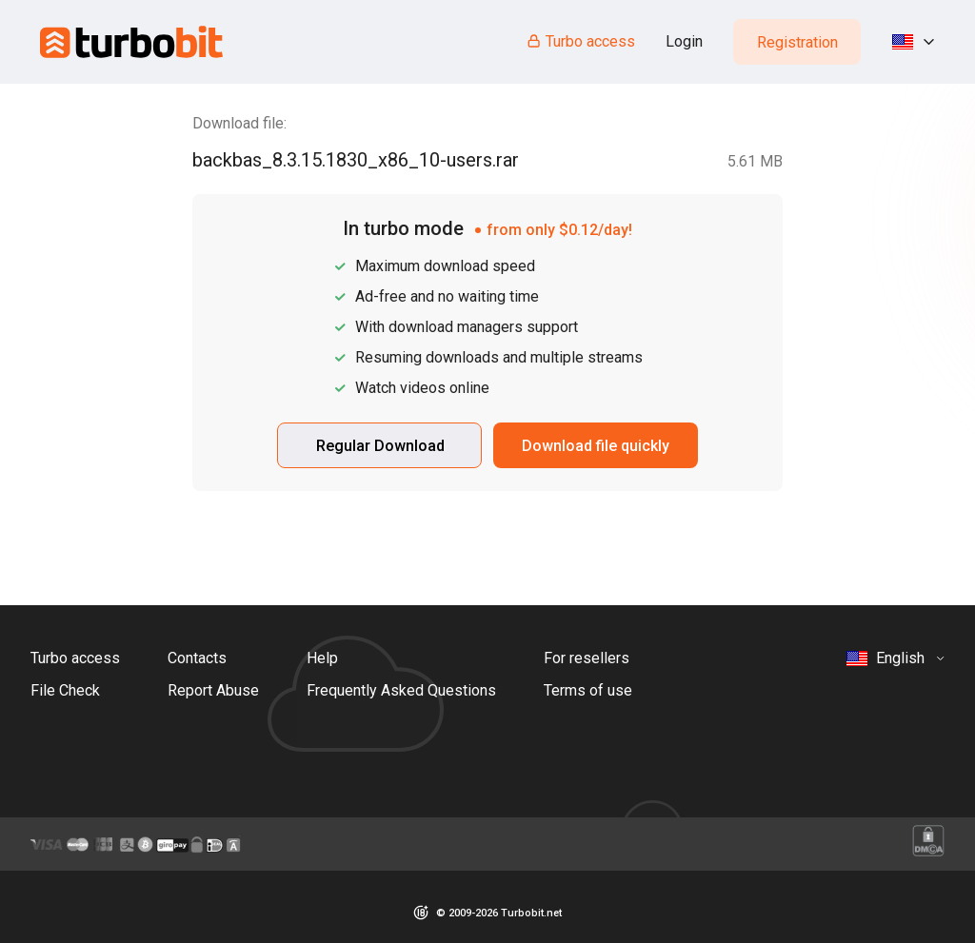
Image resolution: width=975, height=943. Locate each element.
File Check (65, 690)
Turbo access (580, 41)
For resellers (586, 658)
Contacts (197, 658)
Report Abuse (213, 690)
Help (322, 658)
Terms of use (588, 690)
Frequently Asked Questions (401, 690)
